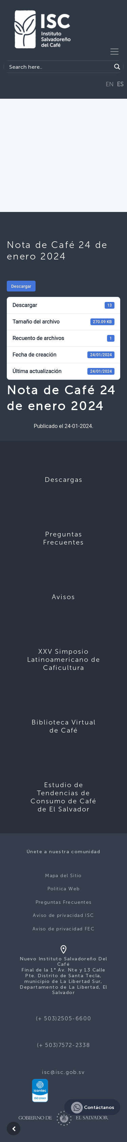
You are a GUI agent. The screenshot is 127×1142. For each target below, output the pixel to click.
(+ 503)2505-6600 (63, 1018)
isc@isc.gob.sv (63, 1072)
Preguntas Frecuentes (64, 902)
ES (120, 84)
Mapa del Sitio (63, 875)
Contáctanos (92, 1108)
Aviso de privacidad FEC (63, 929)
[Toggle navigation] (114, 52)
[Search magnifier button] (117, 66)
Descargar (21, 286)
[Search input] (59, 66)
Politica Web (63, 889)
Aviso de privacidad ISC (63, 915)
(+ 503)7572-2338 (63, 1045)
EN (110, 84)
